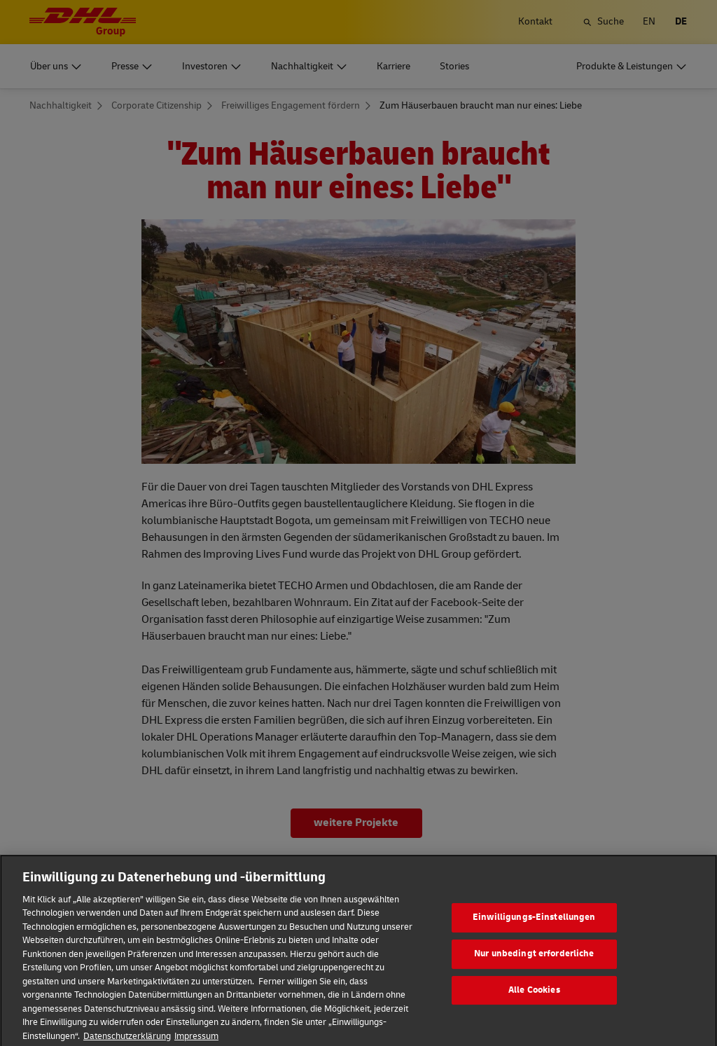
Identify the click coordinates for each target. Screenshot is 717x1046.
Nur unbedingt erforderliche (534, 964)
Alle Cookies (534, 1000)
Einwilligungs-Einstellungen (534, 928)
